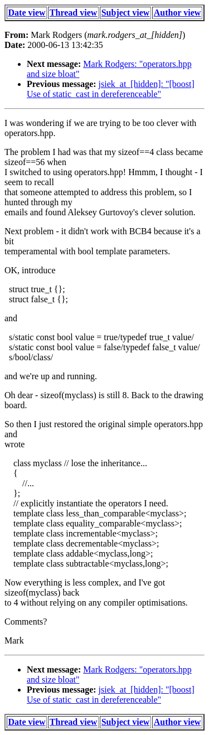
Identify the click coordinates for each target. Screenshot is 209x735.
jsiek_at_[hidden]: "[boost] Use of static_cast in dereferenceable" (111, 89)
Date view (27, 12)
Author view (177, 12)
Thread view (73, 12)
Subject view (125, 12)
